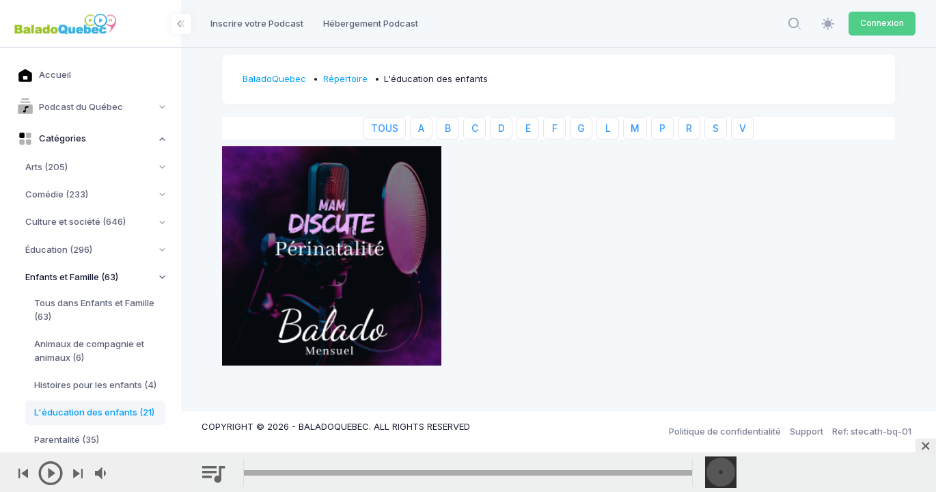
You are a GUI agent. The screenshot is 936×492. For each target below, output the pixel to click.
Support (806, 431)
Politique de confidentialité (725, 431)
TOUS (384, 128)
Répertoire (345, 78)
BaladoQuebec (274, 78)
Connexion (882, 23)
